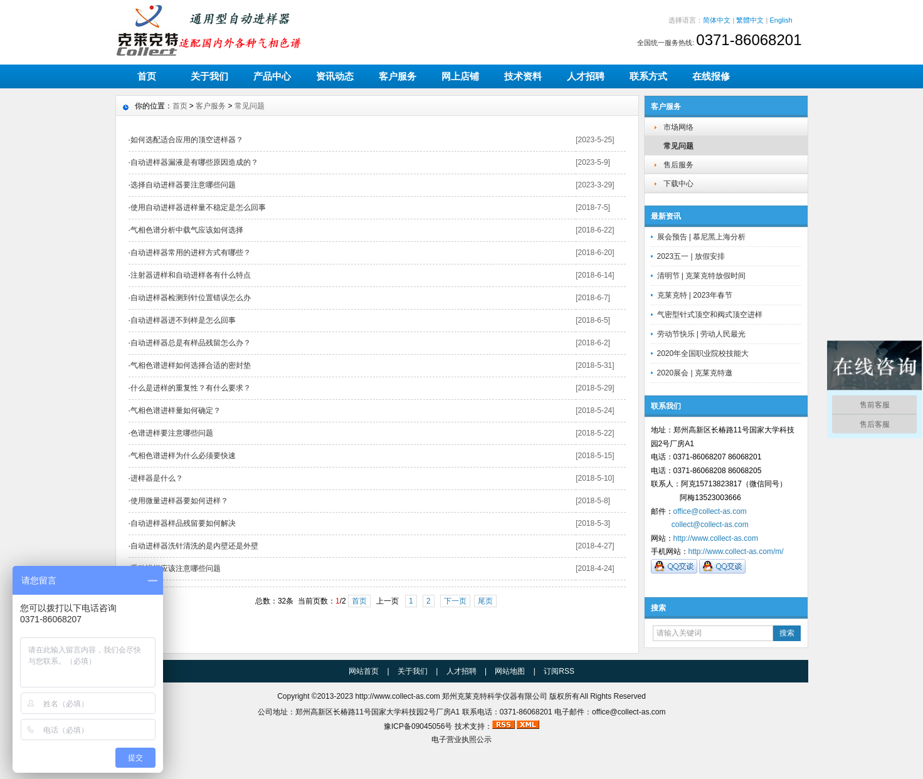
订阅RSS (559, 671)
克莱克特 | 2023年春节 (694, 295)
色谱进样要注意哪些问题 (171, 433)
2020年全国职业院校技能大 (703, 353)
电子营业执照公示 (461, 739)
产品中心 (272, 76)
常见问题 (678, 146)
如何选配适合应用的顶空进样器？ (186, 139)
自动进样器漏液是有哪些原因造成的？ (194, 162)
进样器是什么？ (156, 478)
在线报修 (711, 76)
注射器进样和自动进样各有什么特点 (190, 275)
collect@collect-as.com (710, 524)
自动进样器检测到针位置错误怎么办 (190, 297)
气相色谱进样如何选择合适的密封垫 (190, 365)
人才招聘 (585, 76)
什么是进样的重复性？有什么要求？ (190, 388)
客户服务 (397, 76)
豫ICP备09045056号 (418, 726)
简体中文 (716, 20)
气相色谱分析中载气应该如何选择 (186, 230)
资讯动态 (335, 76)
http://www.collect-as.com (715, 538)
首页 (146, 76)
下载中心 (678, 183)
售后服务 (678, 164)
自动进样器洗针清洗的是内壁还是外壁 (194, 545)
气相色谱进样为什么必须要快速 (183, 455)
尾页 (485, 601)
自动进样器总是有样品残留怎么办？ (190, 342)
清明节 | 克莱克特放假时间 (701, 275)
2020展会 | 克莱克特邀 (694, 373)
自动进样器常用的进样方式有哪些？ (190, 252)
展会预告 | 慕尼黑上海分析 (701, 237)
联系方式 (648, 76)
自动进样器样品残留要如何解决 (183, 523)
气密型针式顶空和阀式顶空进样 (709, 314)
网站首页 (364, 671)
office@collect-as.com (710, 511)
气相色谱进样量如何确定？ (175, 410)
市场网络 (678, 127)
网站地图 (510, 671)
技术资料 (523, 76)
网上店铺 (460, 76)
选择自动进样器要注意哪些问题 (183, 184)
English (780, 20)
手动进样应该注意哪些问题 (175, 568)
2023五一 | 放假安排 (691, 256)
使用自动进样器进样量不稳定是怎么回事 (198, 207)
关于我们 (209, 76)
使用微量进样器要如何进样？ (179, 500)
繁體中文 (750, 20)
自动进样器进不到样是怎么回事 (183, 320)
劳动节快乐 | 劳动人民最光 (701, 334)
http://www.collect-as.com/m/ (736, 551)
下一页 (455, 601)
